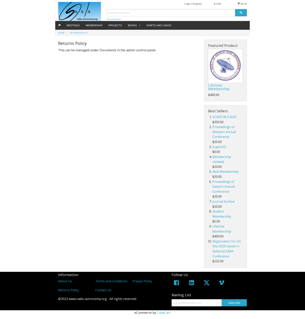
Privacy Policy (142, 281)
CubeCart (164, 312)
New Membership (225, 171)
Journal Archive (223, 201)
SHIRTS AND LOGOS (158, 25)
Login (187, 3)
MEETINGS (73, 25)
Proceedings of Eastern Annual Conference (223, 187)
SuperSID (219, 147)
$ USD (217, 3)
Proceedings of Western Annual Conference (224, 132)
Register (197, 3)
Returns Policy (68, 290)
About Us (65, 281)
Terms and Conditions (111, 281)
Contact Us (103, 290)
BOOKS (132, 25)
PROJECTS (115, 25)
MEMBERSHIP (94, 25)
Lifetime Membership (219, 87)
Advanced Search (114, 19)
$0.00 (242, 3)
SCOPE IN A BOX (224, 117)
